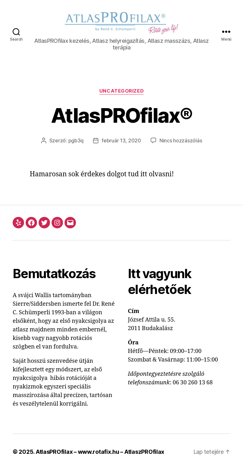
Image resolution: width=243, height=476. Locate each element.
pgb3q (76, 147)
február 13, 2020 (121, 147)
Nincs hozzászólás (180, 147)
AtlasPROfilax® (121, 121)
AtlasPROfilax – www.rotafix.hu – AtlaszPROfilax (100, 458)
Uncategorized (121, 97)
